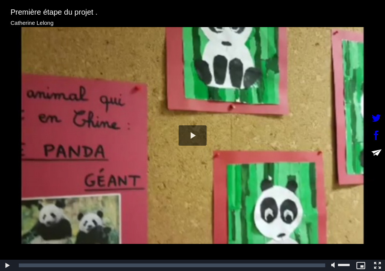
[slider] (172, 265)
